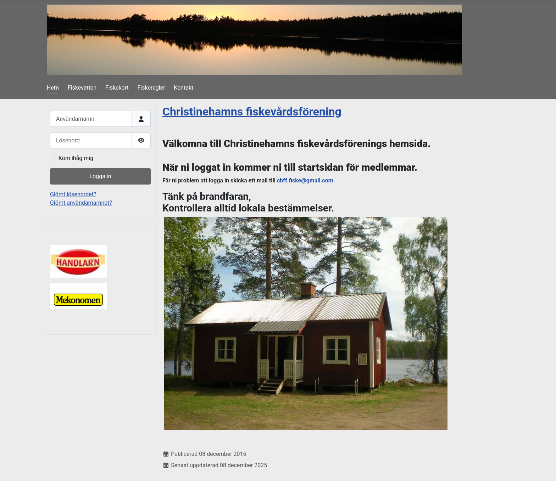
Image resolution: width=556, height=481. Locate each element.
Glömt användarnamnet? (81, 202)
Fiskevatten (82, 87)
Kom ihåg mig (76, 158)
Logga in (100, 176)
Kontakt (183, 87)
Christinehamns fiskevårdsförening (251, 111)
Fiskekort (117, 87)
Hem (53, 87)
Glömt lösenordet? (73, 194)
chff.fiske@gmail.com (305, 180)
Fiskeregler (151, 87)
